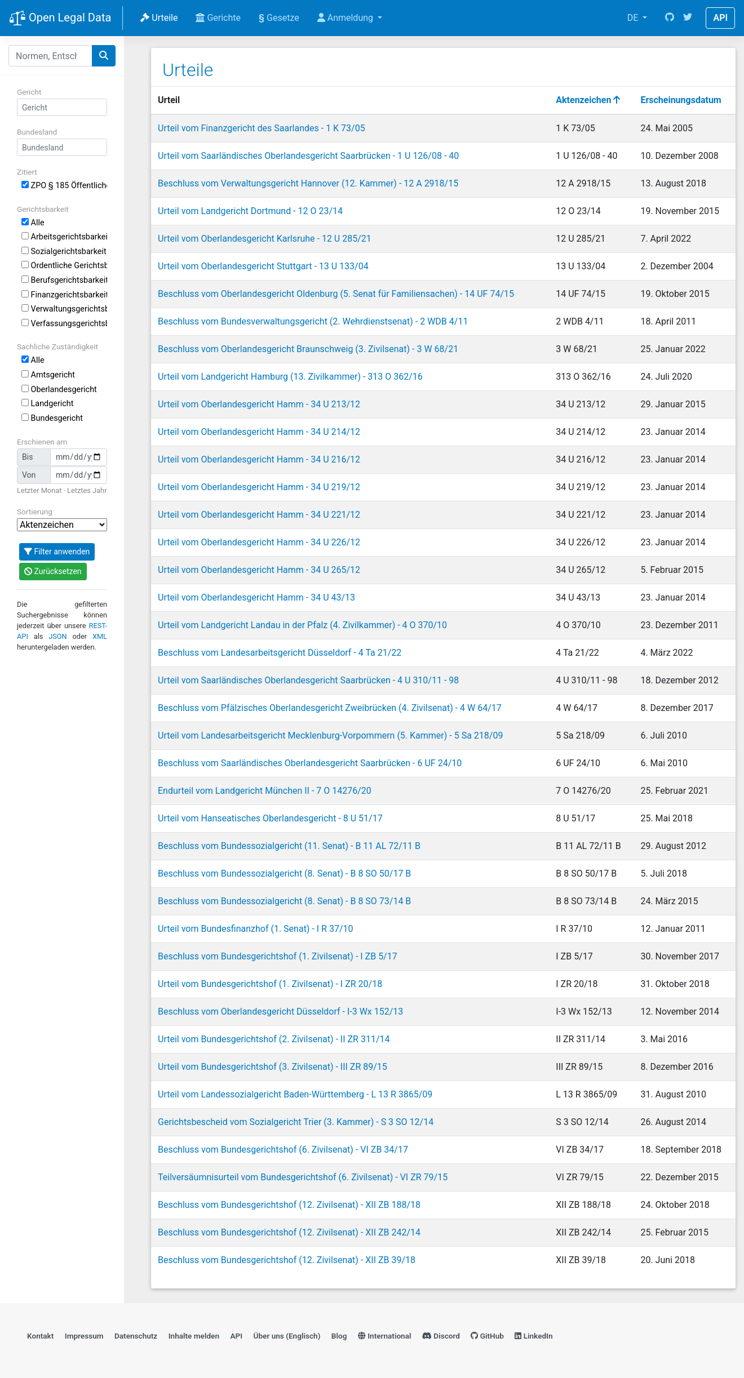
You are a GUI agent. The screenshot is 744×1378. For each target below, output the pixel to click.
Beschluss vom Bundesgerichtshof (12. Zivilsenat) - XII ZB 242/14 (289, 1232)
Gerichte (218, 17)
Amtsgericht (48, 375)
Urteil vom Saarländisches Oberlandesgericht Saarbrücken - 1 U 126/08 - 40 (308, 155)
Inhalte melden (194, 1335)
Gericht (29, 91)
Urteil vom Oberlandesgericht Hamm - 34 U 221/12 (259, 514)
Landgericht (47, 403)
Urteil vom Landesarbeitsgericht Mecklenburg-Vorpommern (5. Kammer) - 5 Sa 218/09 (330, 735)
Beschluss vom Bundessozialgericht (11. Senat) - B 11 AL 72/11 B (289, 846)
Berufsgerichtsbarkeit (64, 280)
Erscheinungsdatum (680, 100)
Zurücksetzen (53, 571)
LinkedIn (533, 1335)
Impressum (84, 1335)
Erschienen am (42, 441)
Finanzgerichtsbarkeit (64, 295)
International (384, 1335)
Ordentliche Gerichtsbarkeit (64, 265)
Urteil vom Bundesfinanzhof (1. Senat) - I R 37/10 (255, 928)
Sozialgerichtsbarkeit (64, 251)
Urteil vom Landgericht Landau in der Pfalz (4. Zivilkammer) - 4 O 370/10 (302, 625)
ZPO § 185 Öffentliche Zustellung (64, 185)
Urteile (159, 17)
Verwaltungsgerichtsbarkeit (64, 309)
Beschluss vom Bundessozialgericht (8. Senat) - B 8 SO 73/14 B (284, 901)
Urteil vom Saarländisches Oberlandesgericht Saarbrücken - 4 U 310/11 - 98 (308, 680)
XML (99, 636)
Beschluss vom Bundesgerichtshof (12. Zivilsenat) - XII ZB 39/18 (286, 1260)
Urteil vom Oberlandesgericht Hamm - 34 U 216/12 (259, 459)
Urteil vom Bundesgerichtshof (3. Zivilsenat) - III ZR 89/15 (272, 1066)
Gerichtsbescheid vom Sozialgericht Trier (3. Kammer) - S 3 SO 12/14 (295, 1122)
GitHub (487, 1335)
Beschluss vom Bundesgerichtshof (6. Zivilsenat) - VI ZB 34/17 (283, 1149)
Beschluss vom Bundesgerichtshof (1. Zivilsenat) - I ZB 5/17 (277, 956)
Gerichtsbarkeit (43, 209)
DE (634, 17)
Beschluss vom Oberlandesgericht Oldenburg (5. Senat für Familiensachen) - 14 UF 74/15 (336, 293)
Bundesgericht (52, 418)
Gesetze (279, 17)
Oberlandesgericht (59, 389)
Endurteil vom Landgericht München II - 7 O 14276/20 (264, 790)
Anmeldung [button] (346, 17)
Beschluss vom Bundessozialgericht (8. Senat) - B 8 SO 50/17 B (284, 873)
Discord (441, 1335)
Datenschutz (135, 1335)
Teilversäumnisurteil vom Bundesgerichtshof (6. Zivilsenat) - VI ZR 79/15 (303, 1177)
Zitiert (27, 171)
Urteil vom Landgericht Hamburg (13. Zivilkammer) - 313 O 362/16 (290, 376)
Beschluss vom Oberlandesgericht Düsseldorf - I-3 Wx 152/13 (280, 1011)
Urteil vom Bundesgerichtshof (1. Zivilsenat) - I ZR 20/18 (270, 984)
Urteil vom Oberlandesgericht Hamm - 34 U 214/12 (259, 431)
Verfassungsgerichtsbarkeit (64, 323)
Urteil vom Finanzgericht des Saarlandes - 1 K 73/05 (261, 128)
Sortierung (34, 511)
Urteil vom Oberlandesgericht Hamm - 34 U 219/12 (259, 487)
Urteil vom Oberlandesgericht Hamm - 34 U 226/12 (259, 542)
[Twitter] (688, 18)
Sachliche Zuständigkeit (57, 346)
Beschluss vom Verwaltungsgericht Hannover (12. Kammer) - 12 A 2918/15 (308, 183)
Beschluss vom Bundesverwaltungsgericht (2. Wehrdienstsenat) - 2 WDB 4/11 (313, 321)
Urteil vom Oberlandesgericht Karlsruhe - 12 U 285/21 (264, 238)
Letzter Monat (39, 490)
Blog (339, 1335)
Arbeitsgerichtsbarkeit (64, 237)
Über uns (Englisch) (287, 1335)
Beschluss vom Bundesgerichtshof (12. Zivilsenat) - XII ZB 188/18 (289, 1204)
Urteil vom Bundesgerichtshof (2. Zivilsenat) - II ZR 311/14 (274, 1039)
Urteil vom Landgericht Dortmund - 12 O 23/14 (250, 211)
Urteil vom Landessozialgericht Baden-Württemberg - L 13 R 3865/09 (295, 1094)
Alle (33, 223)
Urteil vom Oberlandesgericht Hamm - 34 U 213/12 (259, 404)
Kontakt (40, 1335)
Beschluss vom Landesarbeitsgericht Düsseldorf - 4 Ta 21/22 (279, 652)
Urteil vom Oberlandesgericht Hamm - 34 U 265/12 (259, 569)
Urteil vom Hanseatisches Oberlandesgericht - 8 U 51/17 (270, 818)
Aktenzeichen (588, 100)
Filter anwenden (57, 551)
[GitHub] (670, 18)
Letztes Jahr (87, 490)
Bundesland (37, 131)
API (720, 17)
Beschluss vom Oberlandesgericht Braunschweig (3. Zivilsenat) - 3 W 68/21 (308, 349)
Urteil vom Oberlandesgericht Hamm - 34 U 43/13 (256, 597)
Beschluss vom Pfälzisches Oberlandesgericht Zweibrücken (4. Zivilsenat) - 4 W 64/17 (330, 708)
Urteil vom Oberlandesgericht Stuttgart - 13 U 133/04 (263, 266)
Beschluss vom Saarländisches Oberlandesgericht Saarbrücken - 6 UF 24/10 (310, 763)
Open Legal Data (60, 18)
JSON (57, 636)
